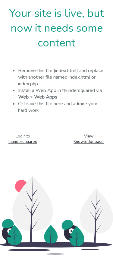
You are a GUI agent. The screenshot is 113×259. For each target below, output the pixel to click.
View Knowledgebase (89, 139)
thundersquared (22, 141)
